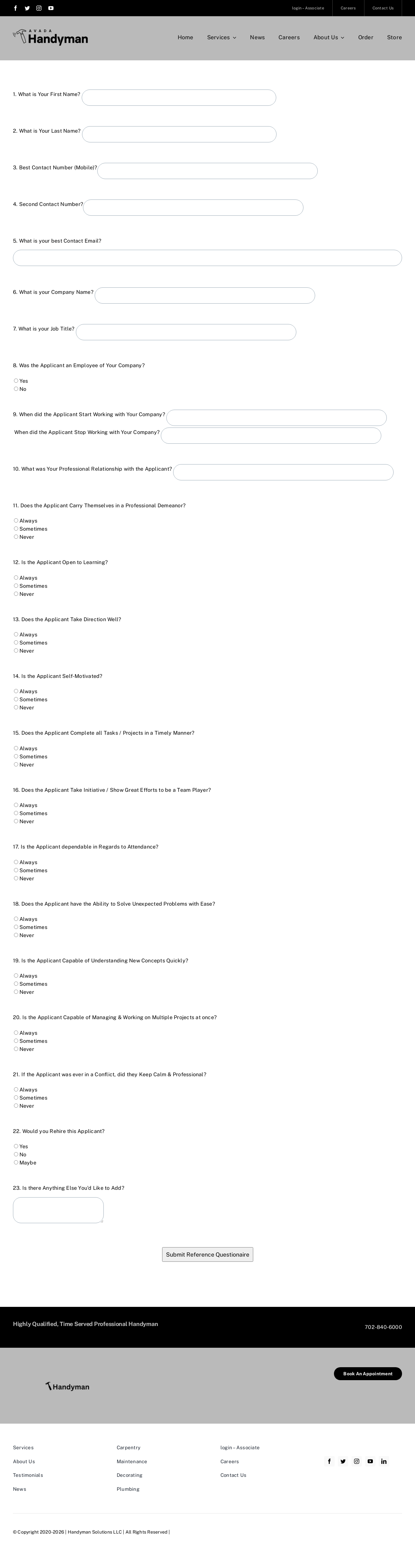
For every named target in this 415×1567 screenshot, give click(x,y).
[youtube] (50, 8)
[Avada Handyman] (50, 32)
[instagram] (39, 8)
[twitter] (27, 8)
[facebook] (15, 8)
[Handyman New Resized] (70, 1370)
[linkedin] (384, 1461)
